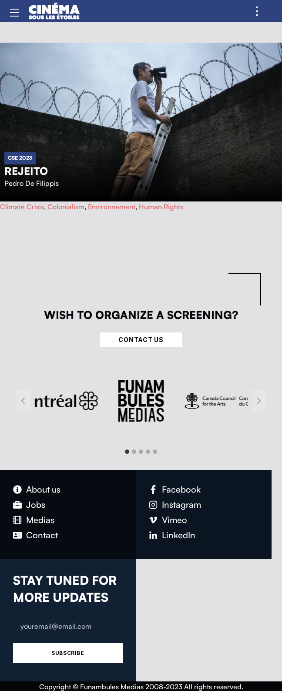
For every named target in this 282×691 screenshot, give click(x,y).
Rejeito (26, 171)
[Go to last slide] (23, 400)
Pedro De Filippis (31, 183)
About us (43, 489)
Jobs (35, 504)
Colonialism (65, 206)
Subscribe (67, 653)
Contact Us (140, 339)
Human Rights (161, 206)
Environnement (111, 206)
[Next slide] (258, 400)
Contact (42, 535)
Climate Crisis (22, 206)
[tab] (127, 451)
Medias (40, 519)
